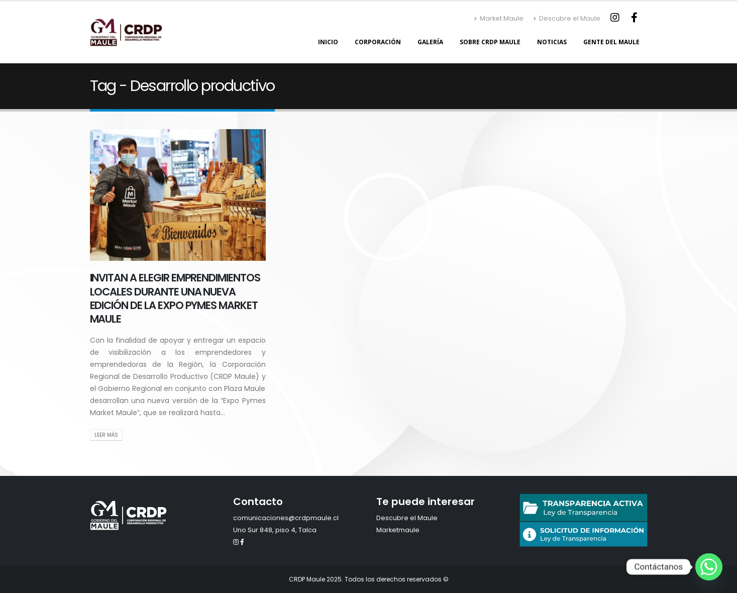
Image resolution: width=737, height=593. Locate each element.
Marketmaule (397, 530)
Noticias (552, 42)
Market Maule (498, 18)
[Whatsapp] (708, 566)
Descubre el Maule (567, 18)
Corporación (378, 42)
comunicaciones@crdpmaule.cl (286, 518)
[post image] (178, 195)
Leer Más (106, 435)
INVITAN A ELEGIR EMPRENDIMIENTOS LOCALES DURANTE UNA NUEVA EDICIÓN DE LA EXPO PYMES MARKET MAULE (175, 298)
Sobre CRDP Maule (490, 42)
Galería (430, 42)
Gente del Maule (611, 42)
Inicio (328, 42)
